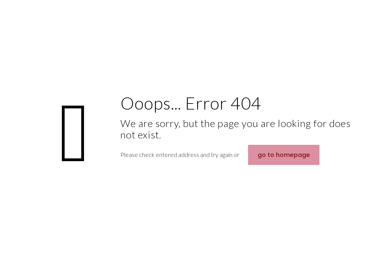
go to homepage (284, 155)
